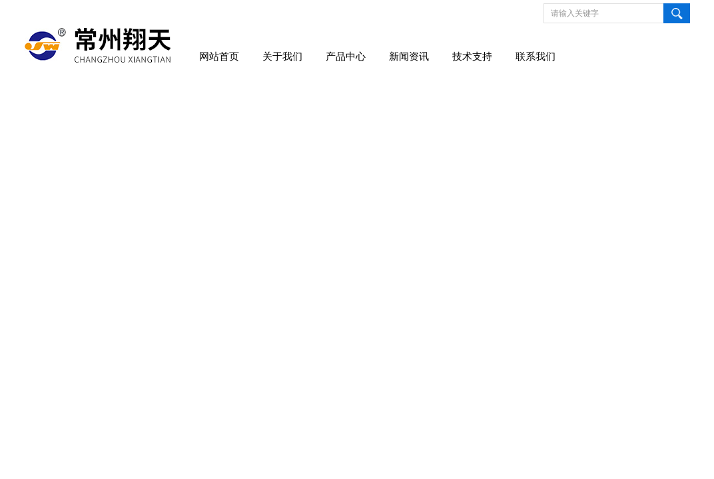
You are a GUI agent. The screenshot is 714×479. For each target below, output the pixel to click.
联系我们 (535, 56)
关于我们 (282, 56)
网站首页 (219, 56)
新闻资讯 (409, 56)
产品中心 (346, 56)
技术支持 (472, 56)
